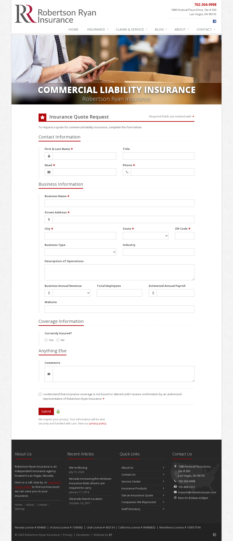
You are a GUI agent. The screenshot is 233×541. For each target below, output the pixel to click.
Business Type (55, 245)
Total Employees (109, 286)
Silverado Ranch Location (90, 501)
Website (51, 302)
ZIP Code (183, 229)
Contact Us (142, 474)
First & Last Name (59, 149)
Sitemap (20, 509)
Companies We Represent (142, 502)
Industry (129, 245)
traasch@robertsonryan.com (197, 492)
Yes (49, 340)
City (49, 229)
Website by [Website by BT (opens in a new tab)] (103, 535)
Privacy (68, 535)
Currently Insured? (58, 333)
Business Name (57, 196)
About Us (142, 468)
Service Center (142, 481)
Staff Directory (142, 509)
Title (126, 149)
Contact (206, 29)
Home (73, 29)
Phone (129, 165)
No (61, 340)
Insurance (98, 29)
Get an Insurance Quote (142, 495)
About (182, 29)
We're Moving (90, 470)
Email (50, 165)
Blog (161, 29)
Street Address (57, 212)
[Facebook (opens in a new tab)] (214, 21)
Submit (46, 411)
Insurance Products (142, 488)
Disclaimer (83, 535)
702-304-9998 (186, 481)
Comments (52, 363)
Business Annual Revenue (63, 286)
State (128, 229)
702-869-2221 (186, 487)
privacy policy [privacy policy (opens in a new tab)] (97, 423)
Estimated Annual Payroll (167, 286)
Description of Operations (64, 261)
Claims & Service (132, 29)
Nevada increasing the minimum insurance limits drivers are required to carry (90, 485)
